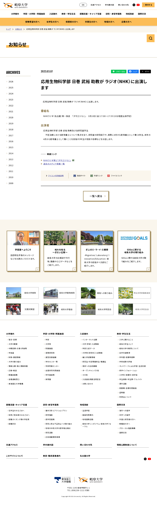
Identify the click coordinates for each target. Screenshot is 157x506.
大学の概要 (13, 344)
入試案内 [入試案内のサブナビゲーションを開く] (53, 13)
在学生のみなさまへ (16, 410)
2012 (11, 165)
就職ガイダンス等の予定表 (19, 419)
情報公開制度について (127, 444)
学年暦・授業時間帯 (127, 357)
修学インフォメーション (128, 370)
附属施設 (49, 348)
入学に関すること (126, 339)
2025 (11, 87)
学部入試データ (88, 348)
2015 (11, 147)
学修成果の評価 (125, 361)
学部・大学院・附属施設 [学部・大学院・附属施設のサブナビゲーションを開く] (34, 13)
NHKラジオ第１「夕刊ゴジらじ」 (57, 160)
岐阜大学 (15, 5)
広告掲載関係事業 (53, 437)
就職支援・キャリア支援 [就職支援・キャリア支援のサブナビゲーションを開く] (90, 13)
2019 (11, 123)
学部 (47, 339)
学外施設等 (50, 375)
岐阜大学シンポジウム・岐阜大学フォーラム (96, 425)
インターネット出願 (89, 339)
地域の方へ (109, 21)
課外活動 (123, 383)
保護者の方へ (72, 21)
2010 (11, 177)
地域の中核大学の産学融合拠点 (58, 428)
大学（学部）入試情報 (90, 344)
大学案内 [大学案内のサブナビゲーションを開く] (15, 13)
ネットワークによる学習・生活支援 (132, 366)
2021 (11, 111)
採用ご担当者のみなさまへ (19, 415)
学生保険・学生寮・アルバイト (130, 379)
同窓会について (125, 397)
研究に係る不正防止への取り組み (59, 424)
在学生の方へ (53, 21)
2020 (11, 117)
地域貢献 (84, 404)
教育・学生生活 (123, 333)
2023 (11, 99)
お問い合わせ (87, 383)
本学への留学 (124, 415)
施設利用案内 (87, 415)
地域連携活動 (87, 419)
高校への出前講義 (89, 366)
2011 (11, 171)
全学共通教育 (124, 353)
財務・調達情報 (14, 357)
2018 (11, 129)
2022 (11, 105)
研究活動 (49, 432)
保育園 (48, 379)
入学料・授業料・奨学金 (128, 375)
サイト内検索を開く (151, 38)
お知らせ (18, 29)
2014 (11, 153)
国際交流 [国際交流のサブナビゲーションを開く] (142, 13)
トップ (8, 29)
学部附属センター (52, 366)
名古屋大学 (85, 455)
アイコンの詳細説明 (56, 175)
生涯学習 (86, 410)
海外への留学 (124, 410)
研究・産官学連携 (51, 404)
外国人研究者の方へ (127, 419)
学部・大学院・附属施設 (53, 333)
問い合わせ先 (123, 5)
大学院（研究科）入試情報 (92, 353)
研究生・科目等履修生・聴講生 (94, 361)
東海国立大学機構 (16, 383)
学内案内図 (109, 5)
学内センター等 (52, 361)
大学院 (48, 344)
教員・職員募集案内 (52, 455)
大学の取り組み (15, 361)
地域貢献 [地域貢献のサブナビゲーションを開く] (130, 13)
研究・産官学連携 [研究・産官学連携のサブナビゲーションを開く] (113, 13)
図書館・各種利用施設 (128, 388)
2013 (11, 159)
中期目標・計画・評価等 (18, 348)
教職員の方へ (124, 424)
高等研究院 (50, 353)
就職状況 (12, 424)
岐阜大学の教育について (129, 348)
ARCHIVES (13, 72)
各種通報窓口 (14, 379)
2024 (11, 93)
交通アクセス (96, 5)
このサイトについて (14, 455)
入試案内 (84, 333)
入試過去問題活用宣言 (91, 379)
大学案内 (10, 333)
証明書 (122, 392)
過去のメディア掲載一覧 (54, 163)
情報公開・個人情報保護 (18, 366)
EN (83, 5)
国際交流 (121, 404)
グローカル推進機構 (127, 428)
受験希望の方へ (32, 21)
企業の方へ (126, 21)
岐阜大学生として (126, 344)
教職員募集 (13, 375)
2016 (11, 141)
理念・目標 (13, 339)
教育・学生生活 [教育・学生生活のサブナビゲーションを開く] (68, 13)
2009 (11, 183)
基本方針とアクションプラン (56, 410)
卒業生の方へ (91, 21)
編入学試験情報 (88, 357)
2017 (11, 135)
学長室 (11, 353)
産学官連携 (50, 419)
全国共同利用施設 (53, 370)
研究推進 (49, 415)
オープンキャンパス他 (90, 370)
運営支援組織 (51, 357)
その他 (85, 375)
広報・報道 (13, 370)
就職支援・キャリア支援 (16, 404)
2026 (11, 81)
